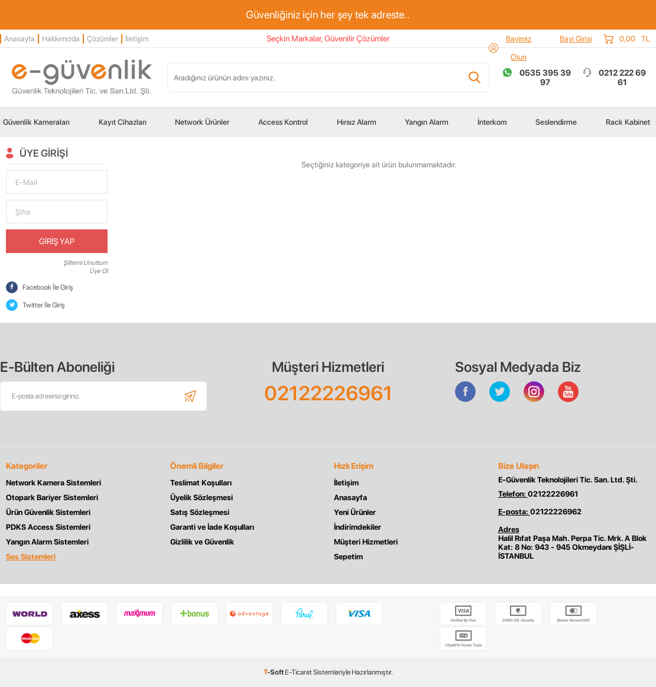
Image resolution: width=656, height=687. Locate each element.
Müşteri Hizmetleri (366, 541)
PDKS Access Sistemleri (48, 527)
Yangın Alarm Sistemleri (47, 541)
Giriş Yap (56, 241)
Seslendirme (556, 122)
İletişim (136, 38)
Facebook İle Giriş (39, 287)
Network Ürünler (202, 122)
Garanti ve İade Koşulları (212, 527)
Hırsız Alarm (356, 122)
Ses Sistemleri (31, 556)
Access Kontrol (283, 122)
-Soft (274, 672)
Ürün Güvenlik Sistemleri (48, 512)
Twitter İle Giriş (35, 305)
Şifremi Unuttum (85, 263)
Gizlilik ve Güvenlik (202, 541)
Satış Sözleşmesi (199, 512)
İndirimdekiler (357, 527)
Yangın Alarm (427, 122)
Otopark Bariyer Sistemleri (52, 497)
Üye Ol (98, 271)
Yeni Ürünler (355, 512)
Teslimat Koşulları (201, 482)
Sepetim (348, 556)
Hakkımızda (61, 38)
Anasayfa (19, 38)
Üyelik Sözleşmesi (201, 497)
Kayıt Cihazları (123, 122)
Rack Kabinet (628, 122)
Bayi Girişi (576, 38)
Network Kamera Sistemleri (53, 482)
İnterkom (492, 122)
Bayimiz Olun (518, 47)
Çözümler (102, 38)
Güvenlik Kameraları (36, 122)
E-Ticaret (298, 672)
